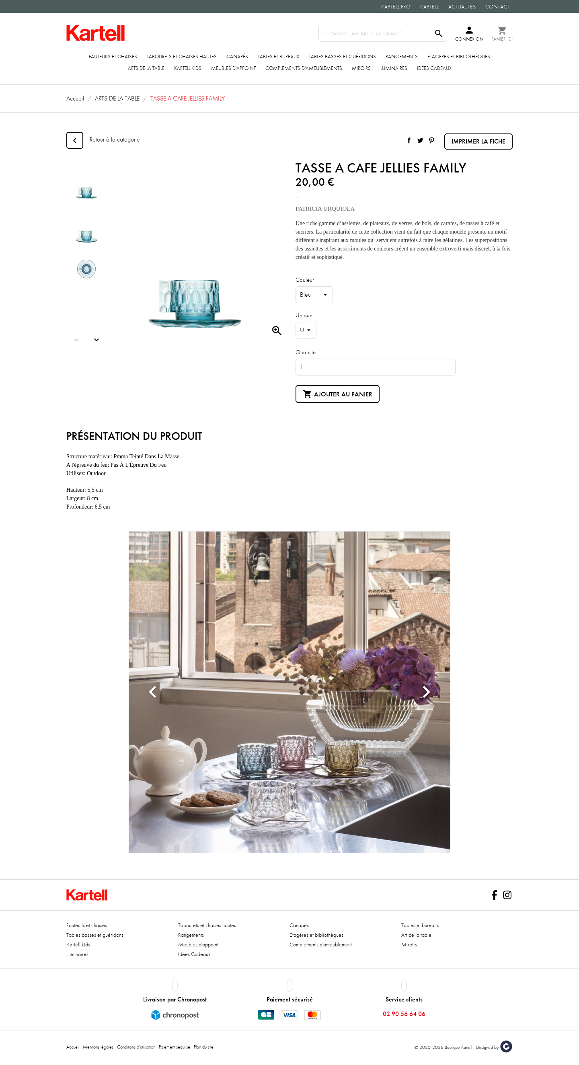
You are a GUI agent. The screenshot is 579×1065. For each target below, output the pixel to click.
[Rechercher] (382, 33)
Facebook (494, 895)
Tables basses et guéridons (342, 56)
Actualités (462, 6)
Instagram (507, 895)
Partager (409, 140)
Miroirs (361, 68)
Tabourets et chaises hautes (182, 56)
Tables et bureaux (278, 56)
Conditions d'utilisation (136, 1047)
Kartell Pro (396, 6)
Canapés (237, 56)
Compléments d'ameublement (321, 944)
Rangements (402, 56)
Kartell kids (187, 68)
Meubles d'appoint (233, 68)
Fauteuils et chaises (113, 56)
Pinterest (431, 140)
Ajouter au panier (337, 394)
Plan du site (204, 1047)
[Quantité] (376, 367)
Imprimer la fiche (478, 141)
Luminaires (393, 68)
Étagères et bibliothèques (458, 56)
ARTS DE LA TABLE (146, 68)
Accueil (72, 1047)
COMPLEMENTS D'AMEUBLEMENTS (303, 68)
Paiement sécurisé (174, 1047)
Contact (497, 6)
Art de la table (416, 934)
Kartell (429, 6)
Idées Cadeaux (434, 68)
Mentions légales (98, 1047)
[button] (153, 691)
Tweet (420, 140)
